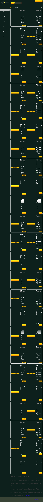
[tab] (11, 7)
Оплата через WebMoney (7, 498)
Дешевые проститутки (14, 4)
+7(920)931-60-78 (22, 85)
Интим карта (24, 4)
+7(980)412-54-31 (22, 141)
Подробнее (24, 25)
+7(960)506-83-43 (38, 141)
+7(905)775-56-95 (22, 216)
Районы (18, 4)
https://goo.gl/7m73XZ (27, 495)
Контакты (12, 498)
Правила (2, 498)
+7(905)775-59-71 (38, 216)
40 (41, 7)
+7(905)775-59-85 (22, 10)
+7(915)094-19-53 (22, 459)
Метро (21, 4)
